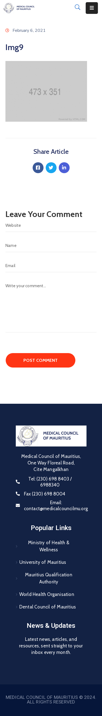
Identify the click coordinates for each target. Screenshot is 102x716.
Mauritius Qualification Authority (48, 578)
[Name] (51, 245)
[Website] (51, 225)
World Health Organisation (46, 594)
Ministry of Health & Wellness (48, 546)
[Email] (51, 265)
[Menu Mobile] (92, 8)
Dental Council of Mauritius (47, 607)
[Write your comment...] (51, 305)
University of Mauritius (42, 562)
